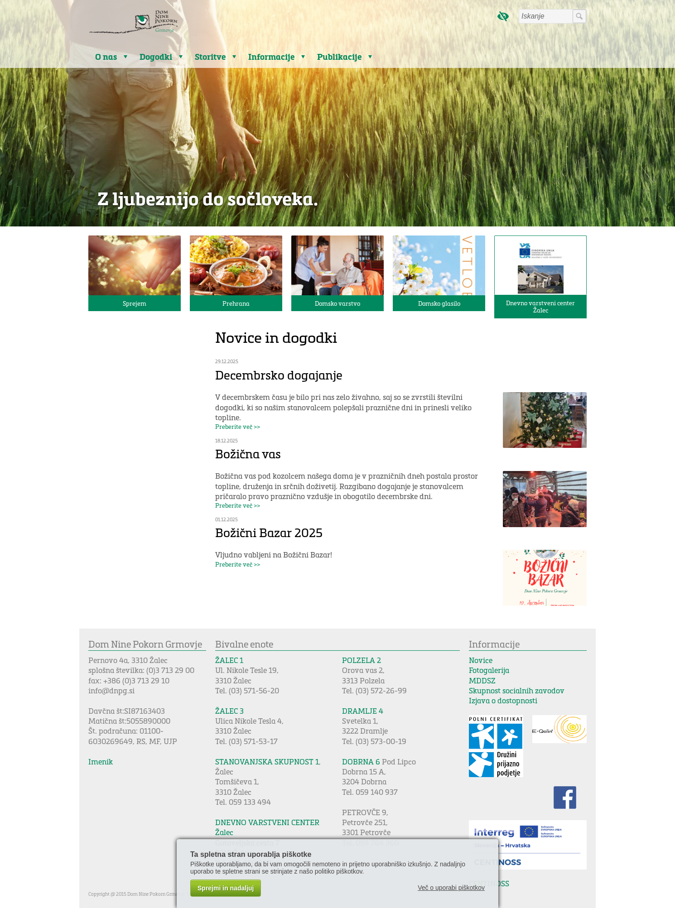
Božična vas (248, 453)
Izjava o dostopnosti (503, 700)
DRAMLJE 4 (362, 711)
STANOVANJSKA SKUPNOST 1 (267, 761)
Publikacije (339, 56)
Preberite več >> (237, 426)
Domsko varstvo (337, 303)
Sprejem (134, 303)
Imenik (100, 761)
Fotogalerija (489, 670)
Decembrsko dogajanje (278, 375)
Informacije (271, 56)
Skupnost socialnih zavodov (516, 690)
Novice (480, 660)
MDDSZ (482, 680)
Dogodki (156, 56)
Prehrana (236, 303)
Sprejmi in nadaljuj (226, 888)
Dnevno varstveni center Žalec (540, 306)
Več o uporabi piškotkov (451, 887)
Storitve (210, 56)
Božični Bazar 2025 (269, 532)
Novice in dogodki (276, 337)
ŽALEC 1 (229, 660)
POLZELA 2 (361, 660)
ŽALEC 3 (229, 711)
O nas (106, 56)
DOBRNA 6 (361, 761)
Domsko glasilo (439, 303)
